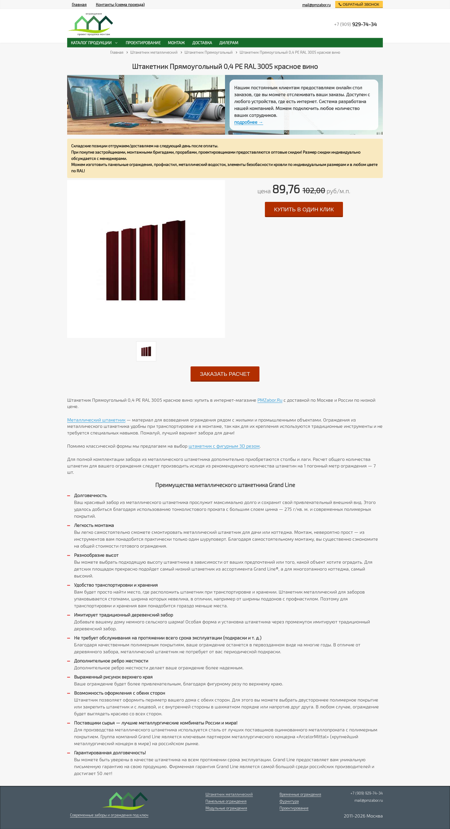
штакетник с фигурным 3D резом (224, 446)
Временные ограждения (300, 794)
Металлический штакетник (96, 419)
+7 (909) (355, 24)
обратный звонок (359, 4)
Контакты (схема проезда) (120, 4)
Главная (79, 4)
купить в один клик (304, 209)
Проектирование (294, 808)
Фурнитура (289, 801)
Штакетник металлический (229, 794)
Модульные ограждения (226, 808)
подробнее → (248, 122)
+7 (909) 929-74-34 (366, 793)
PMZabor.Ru (269, 400)
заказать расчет (225, 374)
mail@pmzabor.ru (316, 5)
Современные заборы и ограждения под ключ (109, 815)
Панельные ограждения (226, 801)
